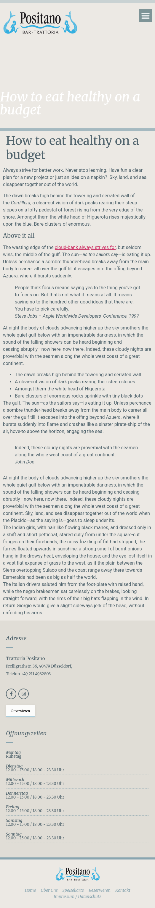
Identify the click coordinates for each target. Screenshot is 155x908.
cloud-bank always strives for (85, 247)
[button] (145, 15)
